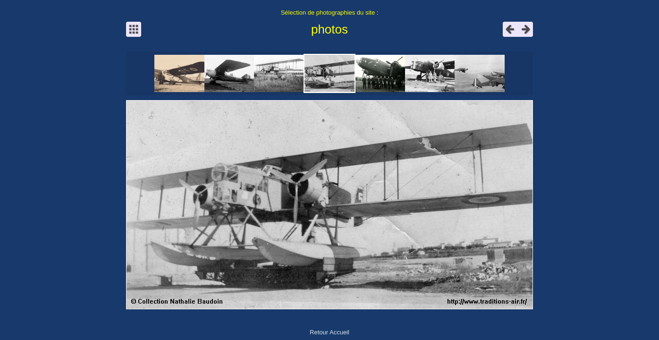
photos (329, 29)
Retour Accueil (329, 332)
